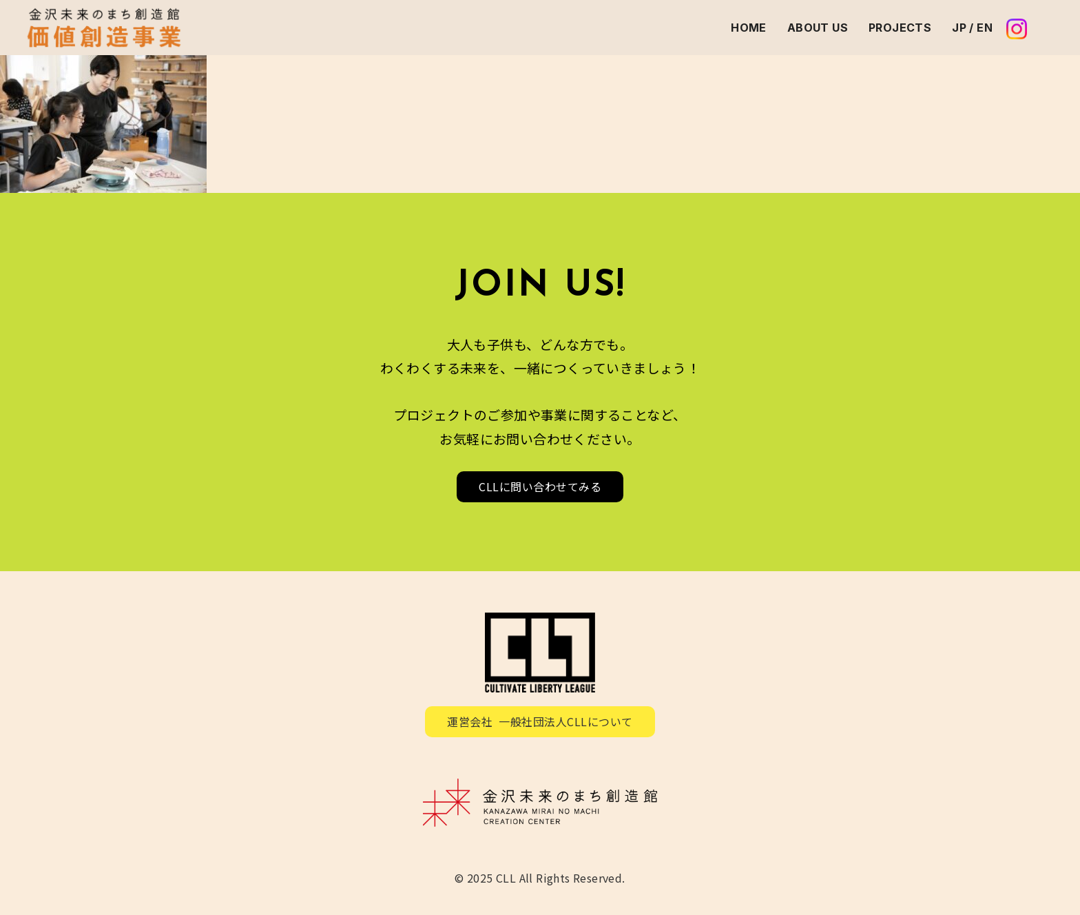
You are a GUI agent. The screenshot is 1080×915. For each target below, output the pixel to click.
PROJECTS (900, 27)
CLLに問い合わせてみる (540, 486)
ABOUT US (817, 27)
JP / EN (972, 27)
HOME (749, 27)
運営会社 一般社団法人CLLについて (540, 721)
